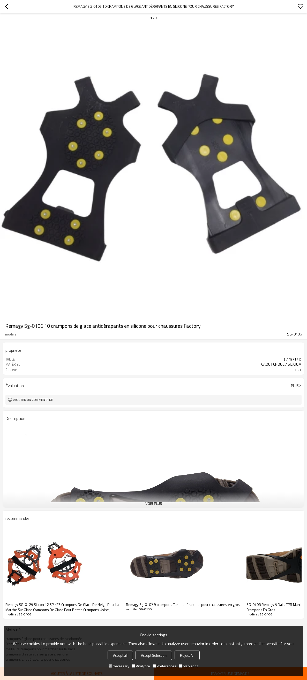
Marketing (188, 666)
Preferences (164, 666)
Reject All (187, 655)
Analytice (141, 666)
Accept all (120, 655)
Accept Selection (154, 655)
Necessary (119, 666)
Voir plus (153, 503)
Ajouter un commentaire (33, 399)
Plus (295, 385)
